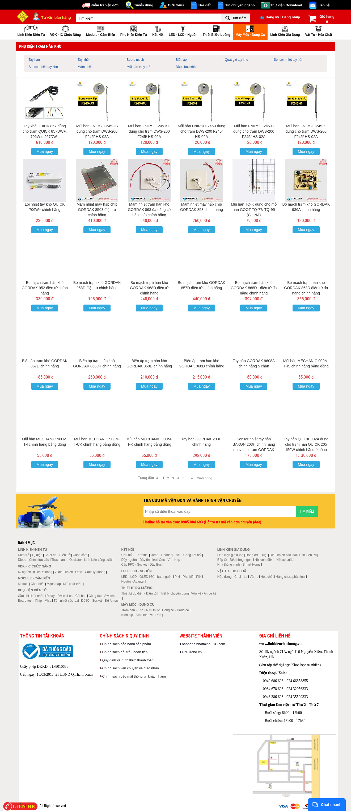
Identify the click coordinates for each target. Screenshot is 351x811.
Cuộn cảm (80, 555)
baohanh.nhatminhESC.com (203, 644)
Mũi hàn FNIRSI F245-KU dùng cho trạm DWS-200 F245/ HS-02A (149, 131)
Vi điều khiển (63, 572)
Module (23, 584)
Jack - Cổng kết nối (187, 555)
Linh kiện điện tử (31, 30)
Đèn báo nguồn (161, 577)
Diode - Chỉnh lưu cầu (33, 560)
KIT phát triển (72, 584)
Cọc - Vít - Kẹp (169, 560)
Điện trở (23, 555)
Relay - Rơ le (55, 596)
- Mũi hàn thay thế (137, 67)
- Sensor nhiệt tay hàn (287, 60)
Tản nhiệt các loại (66, 600)
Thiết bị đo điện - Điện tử (139, 593)
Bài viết (204, 5)
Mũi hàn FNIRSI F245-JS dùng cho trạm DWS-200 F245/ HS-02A (97, 131)
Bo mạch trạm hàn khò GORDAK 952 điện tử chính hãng (45, 287)
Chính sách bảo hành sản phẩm (126, 644)
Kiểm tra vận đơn (105, 5)
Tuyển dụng (143, 5)
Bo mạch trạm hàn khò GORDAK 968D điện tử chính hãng (149, 287)
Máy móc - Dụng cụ (250, 30)
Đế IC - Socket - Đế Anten (99, 600)
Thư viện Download (286, 5)
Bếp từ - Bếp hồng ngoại (234, 560)
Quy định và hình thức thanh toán (128, 660)
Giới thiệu (176, 5)
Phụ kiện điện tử (133, 30)
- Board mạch (134, 60)
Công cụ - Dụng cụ (175, 610)
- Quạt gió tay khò (235, 60)
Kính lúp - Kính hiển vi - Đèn (141, 615)
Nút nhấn (37, 596)
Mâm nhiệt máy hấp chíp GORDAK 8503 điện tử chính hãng (97, 209)
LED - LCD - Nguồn (183, 30)
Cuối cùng (204, 478)
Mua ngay (45, 151)
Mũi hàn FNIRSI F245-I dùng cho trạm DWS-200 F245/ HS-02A (201, 131)
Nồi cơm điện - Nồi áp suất (274, 560)
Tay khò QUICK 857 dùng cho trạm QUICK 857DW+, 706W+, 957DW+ (45, 131)
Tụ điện (36, 555)
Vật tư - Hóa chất (318, 30)
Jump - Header (161, 555)
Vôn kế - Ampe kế (203, 593)
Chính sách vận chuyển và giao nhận (130, 668)
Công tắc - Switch (101, 596)
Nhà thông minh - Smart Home (239, 564)
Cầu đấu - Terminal (134, 555)
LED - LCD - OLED (134, 577)
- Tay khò (82, 60)
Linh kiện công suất (98, 560)
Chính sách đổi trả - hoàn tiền (125, 652)
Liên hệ (323, 5)
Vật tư (254, 577)
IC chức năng (42, 572)
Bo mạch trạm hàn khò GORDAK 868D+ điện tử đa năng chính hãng (254, 287)
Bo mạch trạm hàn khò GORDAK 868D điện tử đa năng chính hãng (306, 287)
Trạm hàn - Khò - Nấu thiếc (140, 610)
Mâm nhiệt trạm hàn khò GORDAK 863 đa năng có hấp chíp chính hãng (149, 209)
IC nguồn (24, 572)
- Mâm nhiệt (84, 67)
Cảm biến (37, 584)
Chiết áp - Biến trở (58, 555)
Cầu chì (23, 596)
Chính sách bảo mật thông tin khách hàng (134, 676)
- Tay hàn (33, 60)
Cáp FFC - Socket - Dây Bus (141, 564)
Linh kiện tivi (307, 555)
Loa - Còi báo (76, 596)
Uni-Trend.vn (192, 652)
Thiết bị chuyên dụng (174, 593)
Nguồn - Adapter (133, 581)
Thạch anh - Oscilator (66, 560)
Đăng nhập (291, 17)
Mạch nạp (54, 584)
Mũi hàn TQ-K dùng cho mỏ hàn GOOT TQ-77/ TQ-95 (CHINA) (254, 209)
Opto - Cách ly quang (90, 572)
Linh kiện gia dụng (285, 30)
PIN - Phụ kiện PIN (188, 577)
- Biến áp (180, 60)
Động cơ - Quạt (256, 555)
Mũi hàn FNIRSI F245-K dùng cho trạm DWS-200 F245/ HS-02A (306, 131)
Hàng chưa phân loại (291, 577)
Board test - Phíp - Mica (34, 600)
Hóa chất (267, 577)
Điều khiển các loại (283, 555)
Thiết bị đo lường (216, 30)
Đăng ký (269, 17)
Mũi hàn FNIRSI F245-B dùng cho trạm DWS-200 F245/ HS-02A (253, 131)
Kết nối (157, 30)
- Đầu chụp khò (185, 67)
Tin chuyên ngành (240, 5)
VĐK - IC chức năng (65, 30)
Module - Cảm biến (100, 30)
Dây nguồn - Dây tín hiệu (139, 560)
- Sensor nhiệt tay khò (42, 67)
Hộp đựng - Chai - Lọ (232, 577)
